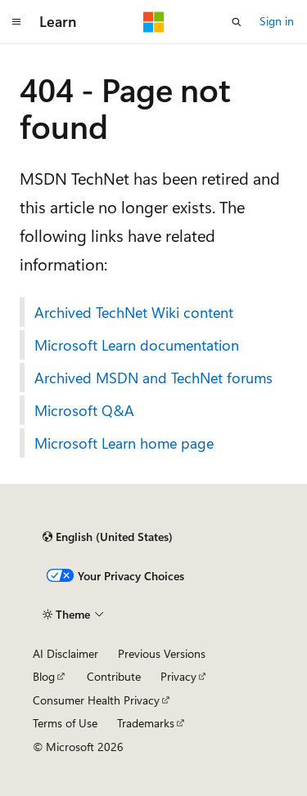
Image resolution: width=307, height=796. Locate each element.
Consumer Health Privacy (96, 700)
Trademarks (145, 723)
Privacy (178, 676)
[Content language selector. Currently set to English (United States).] (108, 537)
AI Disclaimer (65, 653)
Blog (44, 676)
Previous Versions (161, 653)
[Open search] (236, 22)
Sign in (277, 21)
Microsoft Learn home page (124, 443)
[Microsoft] (154, 22)
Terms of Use (65, 723)
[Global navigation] (16, 22)
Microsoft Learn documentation (136, 345)
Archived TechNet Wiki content (133, 312)
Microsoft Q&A (84, 410)
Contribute (114, 676)
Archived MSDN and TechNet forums (153, 377)
